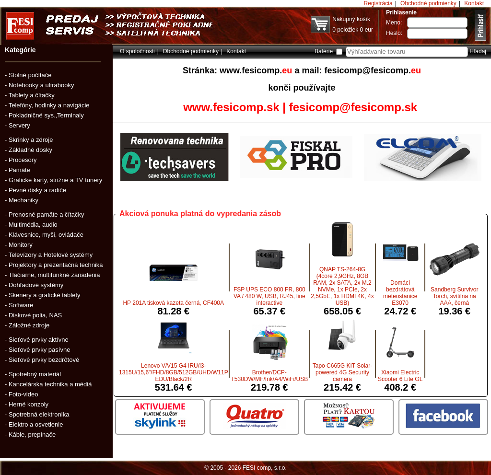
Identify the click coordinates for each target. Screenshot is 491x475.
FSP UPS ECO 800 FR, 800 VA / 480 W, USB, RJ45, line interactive (269, 296)
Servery (19, 125)
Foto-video (23, 394)
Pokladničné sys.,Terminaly (46, 115)
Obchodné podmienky (428, 3)
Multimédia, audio (33, 224)
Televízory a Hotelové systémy (51, 254)
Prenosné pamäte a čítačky (46, 214)
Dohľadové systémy (36, 285)
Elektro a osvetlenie (36, 424)
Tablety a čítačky (32, 95)
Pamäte (19, 170)
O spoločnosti (137, 51)
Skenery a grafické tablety (45, 295)
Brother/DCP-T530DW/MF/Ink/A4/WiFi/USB (269, 375)
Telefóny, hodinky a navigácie (49, 105)
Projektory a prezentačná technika (56, 264)
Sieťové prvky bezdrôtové (44, 359)
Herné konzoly (28, 404)
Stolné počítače (30, 75)
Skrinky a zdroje (31, 139)
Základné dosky (30, 149)
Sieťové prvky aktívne (39, 339)
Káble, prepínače (32, 434)
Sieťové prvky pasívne (39, 349)
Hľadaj (477, 51)
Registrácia (378, 3)
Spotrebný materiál (35, 374)
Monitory (21, 244)
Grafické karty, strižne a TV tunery (55, 180)
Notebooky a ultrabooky (41, 85)
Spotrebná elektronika (39, 414)
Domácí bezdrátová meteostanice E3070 (400, 292)
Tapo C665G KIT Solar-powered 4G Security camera (343, 372)
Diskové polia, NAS (35, 315)
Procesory (23, 159)
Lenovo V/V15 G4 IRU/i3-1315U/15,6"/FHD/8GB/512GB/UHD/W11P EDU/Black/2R (173, 372)
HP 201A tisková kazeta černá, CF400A (173, 303)
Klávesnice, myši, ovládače (46, 234)
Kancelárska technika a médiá (50, 384)
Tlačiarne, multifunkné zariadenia (54, 274)
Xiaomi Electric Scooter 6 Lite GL (400, 375)
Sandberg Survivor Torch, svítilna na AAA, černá (454, 296)
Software (21, 305)
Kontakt (474, 3)
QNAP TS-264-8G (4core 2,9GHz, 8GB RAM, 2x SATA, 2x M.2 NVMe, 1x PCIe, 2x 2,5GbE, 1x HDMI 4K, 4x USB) (342, 286)
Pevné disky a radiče (37, 190)
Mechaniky (23, 200)
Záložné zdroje (29, 325)
